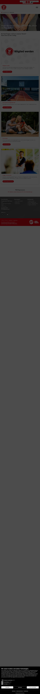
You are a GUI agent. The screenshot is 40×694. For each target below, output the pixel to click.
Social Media (6, 682)
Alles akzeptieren (32, 687)
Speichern (20, 687)
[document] (20, 673)
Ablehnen (7, 687)
